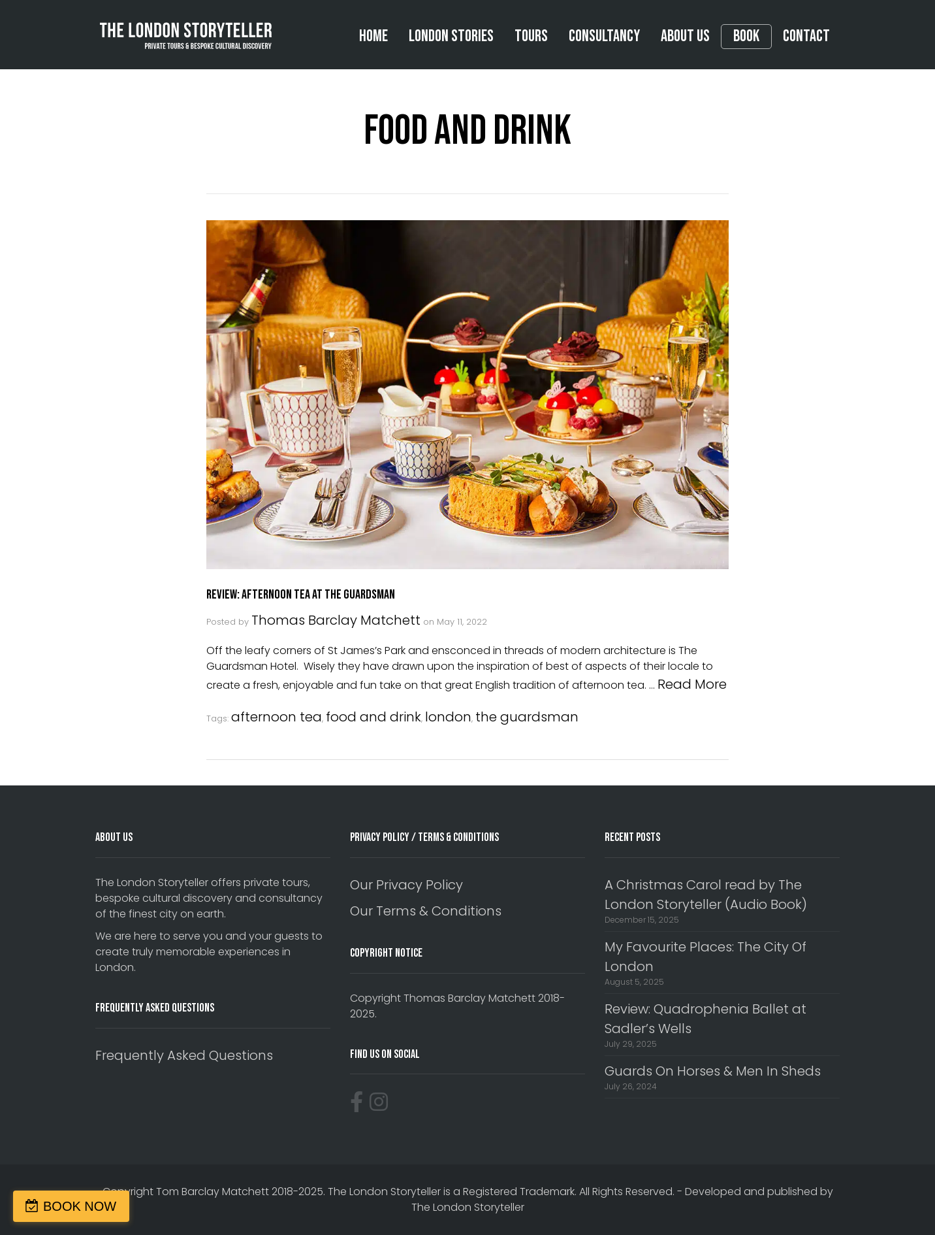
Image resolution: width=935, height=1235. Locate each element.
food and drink (373, 717)
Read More (692, 684)
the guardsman (526, 717)
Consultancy (604, 36)
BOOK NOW (79, 1206)
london (448, 717)
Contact (806, 36)
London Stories (451, 36)
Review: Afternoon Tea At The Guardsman (300, 594)
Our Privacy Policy (406, 885)
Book (746, 36)
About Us (685, 36)
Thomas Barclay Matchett (335, 620)
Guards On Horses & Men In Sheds (713, 1071)
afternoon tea (276, 717)
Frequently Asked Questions (184, 1055)
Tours (531, 36)
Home (373, 36)
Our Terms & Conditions (425, 911)
